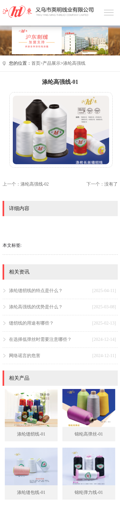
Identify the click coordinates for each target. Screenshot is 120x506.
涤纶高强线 (74, 63)
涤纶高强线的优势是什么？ (62, 307)
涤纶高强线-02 (34, 184)
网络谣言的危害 (62, 356)
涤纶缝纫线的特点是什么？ (62, 291)
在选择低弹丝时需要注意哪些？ (62, 340)
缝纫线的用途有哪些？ (62, 323)
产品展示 (51, 63)
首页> (37, 63)
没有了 (111, 184)
